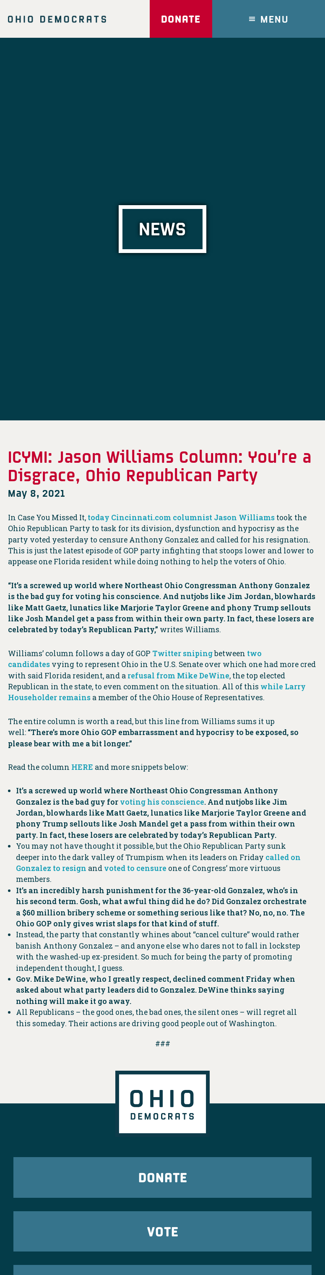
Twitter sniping (182, 653)
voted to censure (135, 868)
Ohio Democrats (57, 19)
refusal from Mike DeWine (178, 676)
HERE (82, 767)
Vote (162, 1231)
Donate (180, 19)
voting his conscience (162, 802)
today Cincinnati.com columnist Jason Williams (181, 517)
